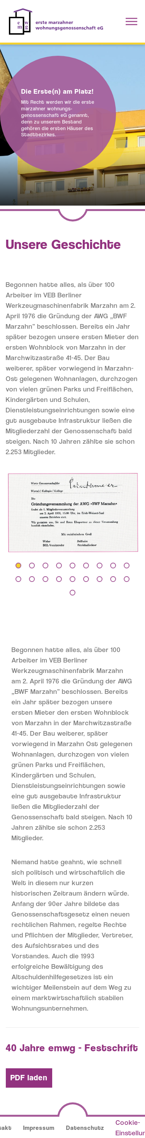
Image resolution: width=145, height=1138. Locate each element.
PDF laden (29, 1077)
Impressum (39, 1127)
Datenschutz (85, 1127)
